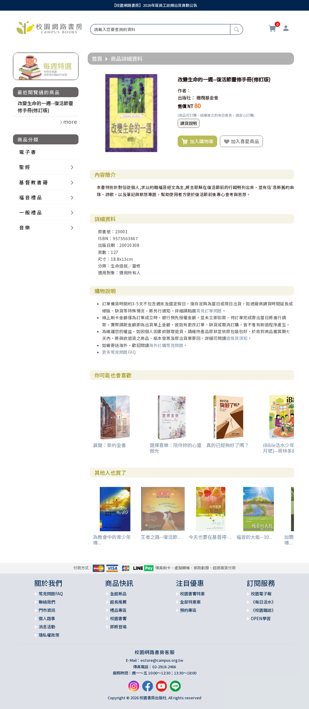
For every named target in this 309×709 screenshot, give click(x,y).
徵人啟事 (47, 618)
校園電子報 (261, 593)
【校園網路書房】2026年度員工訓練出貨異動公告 (154, 5)
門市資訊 (47, 610)
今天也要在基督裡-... (210, 536)
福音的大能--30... (254, 536)
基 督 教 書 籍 (33, 182)
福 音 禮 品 (30, 197)
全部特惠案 (190, 602)
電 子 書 (27, 151)
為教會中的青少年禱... (112, 539)
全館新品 (118, 593)
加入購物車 (197, 141)
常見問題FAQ (51, 593)
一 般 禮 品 (30, 212)
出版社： (186, 97)
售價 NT (185, 106)
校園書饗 (118, 618)
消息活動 (47, 627)
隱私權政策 (49, 635)
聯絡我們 (47, 602)
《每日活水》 (263, 602)
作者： (184, 90)
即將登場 (118, 627)
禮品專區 (118, 610)
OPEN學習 (261, 618)
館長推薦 (118, 602)
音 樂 (24, 227)
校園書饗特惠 (192, 593)
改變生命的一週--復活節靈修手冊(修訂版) (45, 107)
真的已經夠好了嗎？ (227, 445)
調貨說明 (188, 123)
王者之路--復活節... (161, 536)
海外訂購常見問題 (166, 345)
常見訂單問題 (209, 311)
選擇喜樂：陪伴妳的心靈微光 (176, 447)
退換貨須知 (237, 338)
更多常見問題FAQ (119, 352)
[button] (165, 79)
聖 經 (24, 166)
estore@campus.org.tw (161, 660)
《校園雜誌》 (263, 610)
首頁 (97, 58)
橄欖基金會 (207, 97)
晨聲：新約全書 (109, 445)
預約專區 (188, 610)
